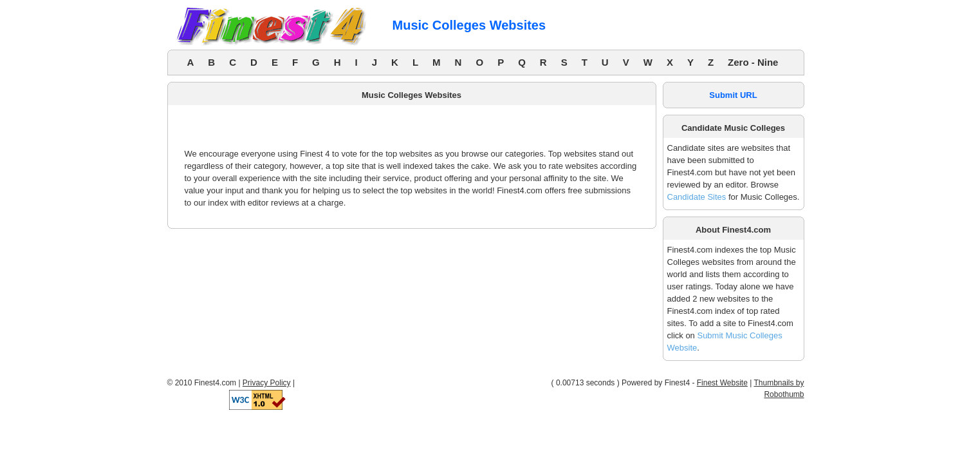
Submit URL (733, 95)
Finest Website (722, 382)
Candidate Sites (696, 197)
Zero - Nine (753, 62)
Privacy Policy (267, 382)
